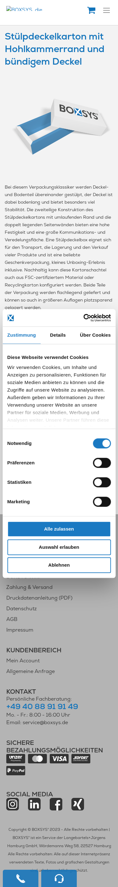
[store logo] (48, 8)
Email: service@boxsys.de (37, 722)
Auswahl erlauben (59, 547)
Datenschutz (21, 608)
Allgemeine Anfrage (30, 671)
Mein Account (23, 660)
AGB (11, 619)
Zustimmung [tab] (21, 335)
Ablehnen (59, 565)
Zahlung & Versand (29, 587)
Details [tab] (58, 335)
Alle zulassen (59, 529)
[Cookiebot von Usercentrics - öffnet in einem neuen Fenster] (84, 318)
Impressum (19, 630)
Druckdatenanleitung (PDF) (39, 598)
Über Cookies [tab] (95, 335)
